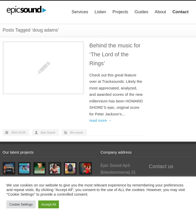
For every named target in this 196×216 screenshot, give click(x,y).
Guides (141, 11)
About (160, 11)
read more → (100, 120)
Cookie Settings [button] (21, 204)
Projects (120, 11)
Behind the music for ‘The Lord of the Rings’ (115, 54)
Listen (100, 11)
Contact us (161, 166)
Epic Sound (48, 132)
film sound (76, 132)
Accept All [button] (48, 204)
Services (79, 11)
